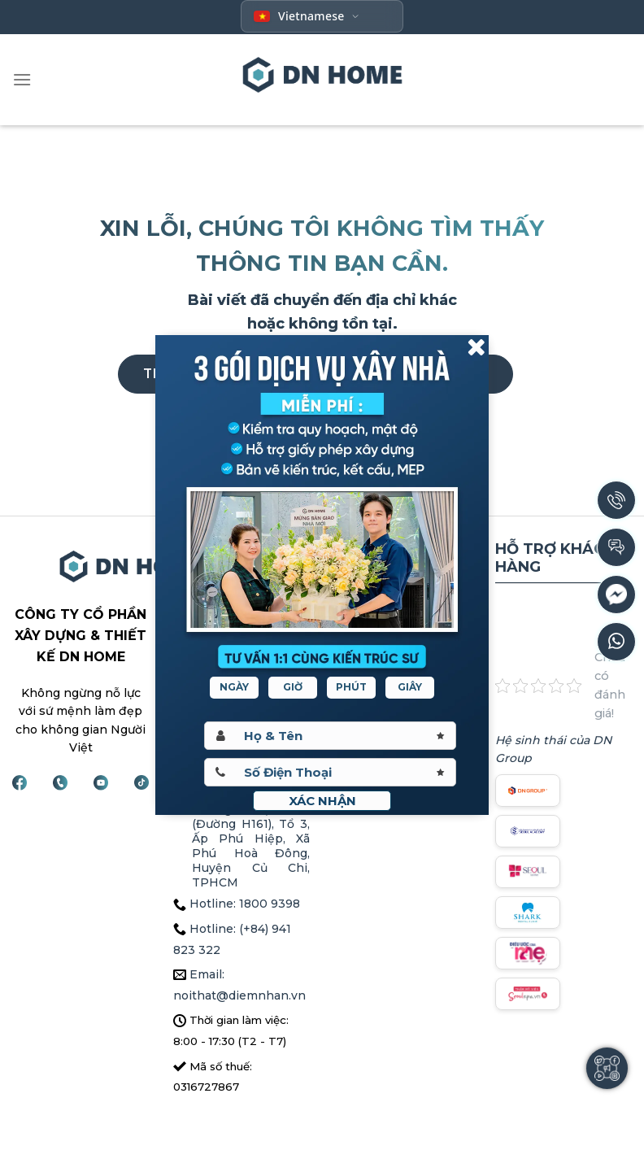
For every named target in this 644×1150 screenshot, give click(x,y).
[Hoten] (330, 735)
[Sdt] (330, 772)
